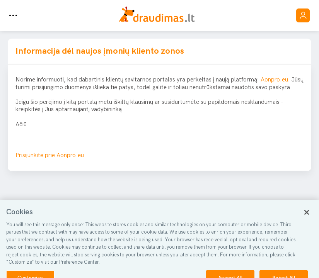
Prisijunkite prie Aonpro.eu (49, 155)
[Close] (306, 215)
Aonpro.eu (274, 79)
